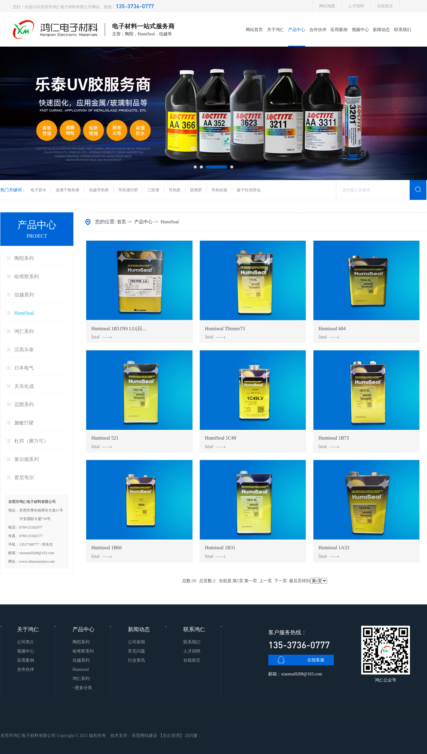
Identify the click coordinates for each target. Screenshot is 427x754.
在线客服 (315, 660)
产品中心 (296, 29)
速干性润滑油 (248, 190)
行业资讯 (136, 660)
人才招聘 (356, 6)
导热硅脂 (219, 190)
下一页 (280, 581)
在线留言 (385, 6)
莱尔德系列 (26, 459)
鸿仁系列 (24, 331)
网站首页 (254, 29)
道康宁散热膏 (67, 190)
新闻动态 (381, 29)
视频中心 (360, 29)
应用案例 (339, 29)
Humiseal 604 (332, 332)
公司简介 (25, 642)
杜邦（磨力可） (31, 441)
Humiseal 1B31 (220, 551)
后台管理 (171, 735)
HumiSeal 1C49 (220, 441)
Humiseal (80, 669)
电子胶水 (38, 190)
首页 (121, 221)
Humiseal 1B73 (334, 441)
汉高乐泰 (24, 349)
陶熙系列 (24, 258)
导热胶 (175, 190)
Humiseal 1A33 (334, 551)
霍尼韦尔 (24, 477)
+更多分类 (82, 687)
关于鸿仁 (275, 29)
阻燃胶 (196, 190)
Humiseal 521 (104, 441)
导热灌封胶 (128, 190)
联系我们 (402, 29)
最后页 (295, 581)
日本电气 (24, 367)
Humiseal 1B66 (106, 551)
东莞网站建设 (144, 735)
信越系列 (24, 294)
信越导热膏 (99, 190)
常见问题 (136, 651)
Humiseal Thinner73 (225, 332)
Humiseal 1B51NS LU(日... (118, 332)
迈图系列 (24, 404)
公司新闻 (136, 642)
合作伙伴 (317, 29)
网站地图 (327, 6)
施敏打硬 (24, 422)
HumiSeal (24, 313)
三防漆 (153, 190)
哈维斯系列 (26, 276)
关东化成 (24, 386)
